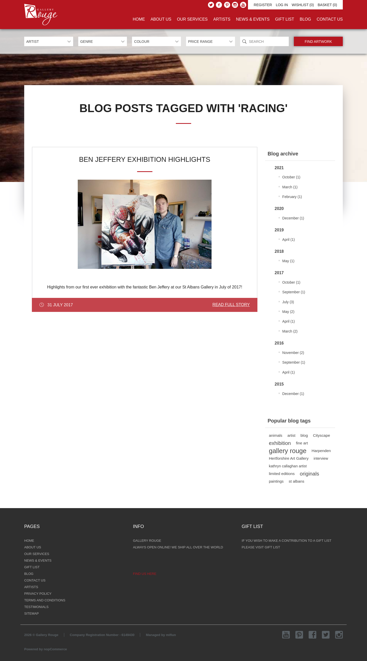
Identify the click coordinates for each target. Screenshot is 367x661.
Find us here (144, 574)
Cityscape (321, 435)
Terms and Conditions (44, 600)
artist (291, 435)
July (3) (288, 302)
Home (139, 19)
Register (263, 5)
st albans (296, 481)
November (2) (293, 353)
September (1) (293, 292)
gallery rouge (287, 450)
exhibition (280, 443)
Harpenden (321, 450)
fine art (302, 443)
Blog (305, 19)
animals (275, 435)
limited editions (282, 473)
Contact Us (330, 19)
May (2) (288, 312)
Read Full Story (231, 304)
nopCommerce (55, 649)
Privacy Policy (37, 594)
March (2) (290, 331)
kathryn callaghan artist (288, 466)
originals (309, 474)
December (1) (293, 218)
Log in (282, 5)
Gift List (284, 19)
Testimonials (36, 607)
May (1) (288, 261)
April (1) (288, 239)
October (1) (291, 177)
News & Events (253, 19)
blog (304, 435)
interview (321, 458)
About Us (161, 19)
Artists (221, 19)
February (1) (292, 197)
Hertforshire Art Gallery (289, 458)
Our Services (192, 19)
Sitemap (31, 613)
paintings (276, 481)
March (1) (290, 187)
